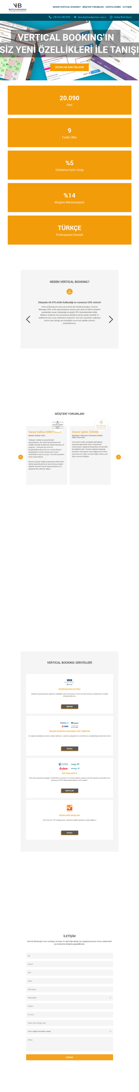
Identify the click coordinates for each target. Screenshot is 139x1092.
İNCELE (69, 750)
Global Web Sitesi (122, 17)
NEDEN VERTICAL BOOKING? (67, 6)
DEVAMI (69, 729)
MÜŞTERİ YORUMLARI (93, 6)
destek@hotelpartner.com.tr (92, 17)
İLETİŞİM (127, 6)
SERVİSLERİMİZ (113, 6)
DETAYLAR (70, 771)
